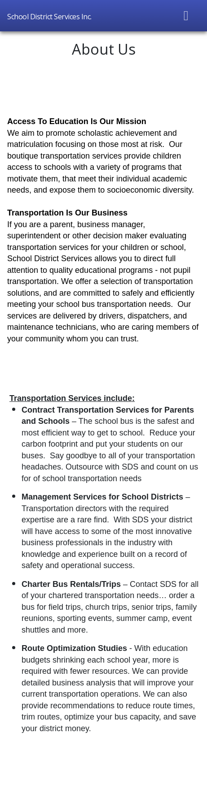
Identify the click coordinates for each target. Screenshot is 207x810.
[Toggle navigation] (186, 15)
